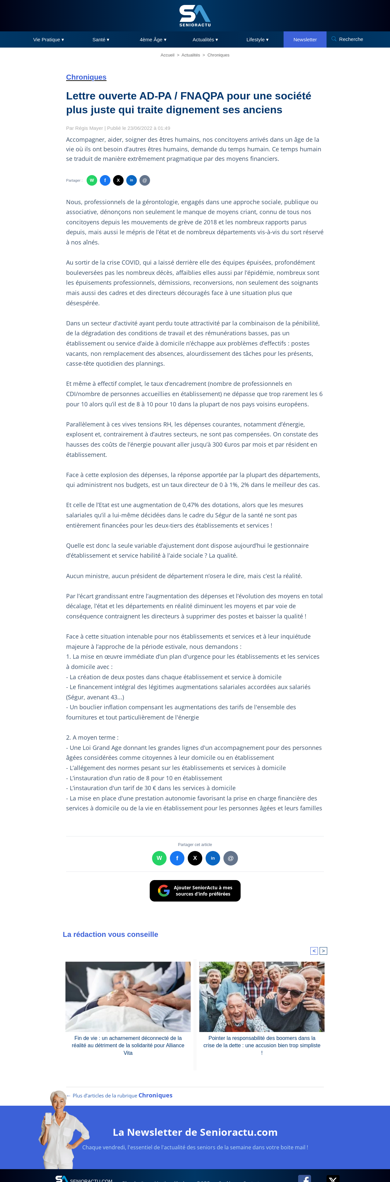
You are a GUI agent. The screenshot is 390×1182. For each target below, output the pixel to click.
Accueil (168, 55)
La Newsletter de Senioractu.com (195, 1132)
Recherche (351, 39)
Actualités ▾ (205, 39)
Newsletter (305, 39)
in (131, 180)
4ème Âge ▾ (153, 39)
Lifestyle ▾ (258, 39)
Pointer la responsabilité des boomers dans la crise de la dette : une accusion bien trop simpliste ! (262, 1045)
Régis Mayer (89, 128)
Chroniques (219, 55)
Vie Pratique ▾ (48, 39)
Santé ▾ (101, 39)
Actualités (190, 55)
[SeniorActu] (195, 15)
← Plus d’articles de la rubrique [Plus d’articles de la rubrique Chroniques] (119, 1095)
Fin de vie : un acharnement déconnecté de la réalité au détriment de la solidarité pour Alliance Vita (128, 1045)
